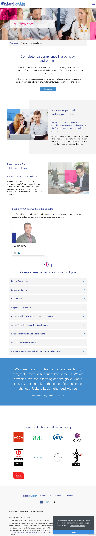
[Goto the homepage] (13, 4)
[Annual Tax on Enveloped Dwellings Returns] (48, 325)
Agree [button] (74, 532)
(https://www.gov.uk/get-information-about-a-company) (28, 532)
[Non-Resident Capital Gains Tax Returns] (48, 333)
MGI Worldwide (55, 496)
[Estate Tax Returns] (48, 290)
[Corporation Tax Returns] (48, 307)
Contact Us (48, 89)
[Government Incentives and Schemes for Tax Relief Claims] (48, 351)
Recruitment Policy (37, 511)
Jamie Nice (20, 245)
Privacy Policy (13, 511)
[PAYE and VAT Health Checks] (48, 342)
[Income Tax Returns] (48, 281)
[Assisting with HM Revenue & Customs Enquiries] (48, 316)
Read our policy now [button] (77, 526)
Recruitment (68, 496)
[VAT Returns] (48, 298)
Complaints (24, 511)
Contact (43, 496)
